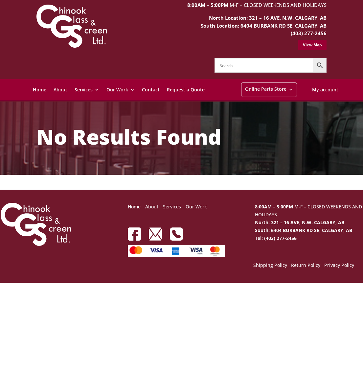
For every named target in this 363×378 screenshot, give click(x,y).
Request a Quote (186, 89)
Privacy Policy (339, 265)
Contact (151, 89)
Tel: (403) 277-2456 (276, 238)
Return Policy (305, 265)
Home (39, 89)
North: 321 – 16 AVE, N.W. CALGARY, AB (299, 222)
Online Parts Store (265, 89)
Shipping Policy (270, 265)
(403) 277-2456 (309, 33)
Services (84, 89)
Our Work (117, 89)
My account (325, 89)
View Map (312, 45)
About (60, 89)
